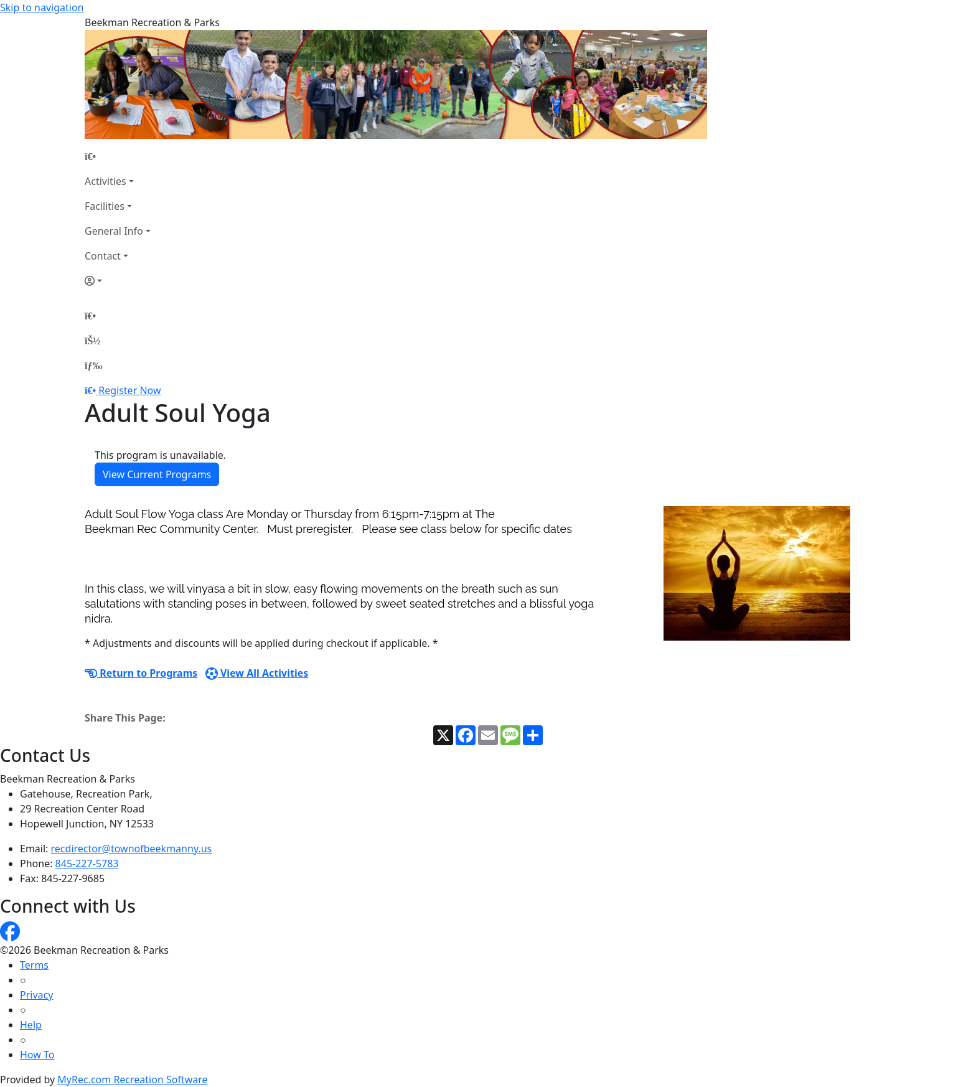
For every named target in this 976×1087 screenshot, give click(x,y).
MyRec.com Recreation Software (132, 1079)
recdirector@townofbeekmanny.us (131, 848)
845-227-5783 (87, 863)
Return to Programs (141, 673)
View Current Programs (157, 474)
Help (31, 1025)
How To (37, 1054)
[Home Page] (118, 156)
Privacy (36, 995)
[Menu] (93, 365)
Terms (34, 965)
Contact (103, 256)
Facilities (104, 206)
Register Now (129, 390)
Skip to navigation (41, 7)
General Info (114, 231)
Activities (105, 181)
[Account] (118, 280)
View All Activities (257, 673)
